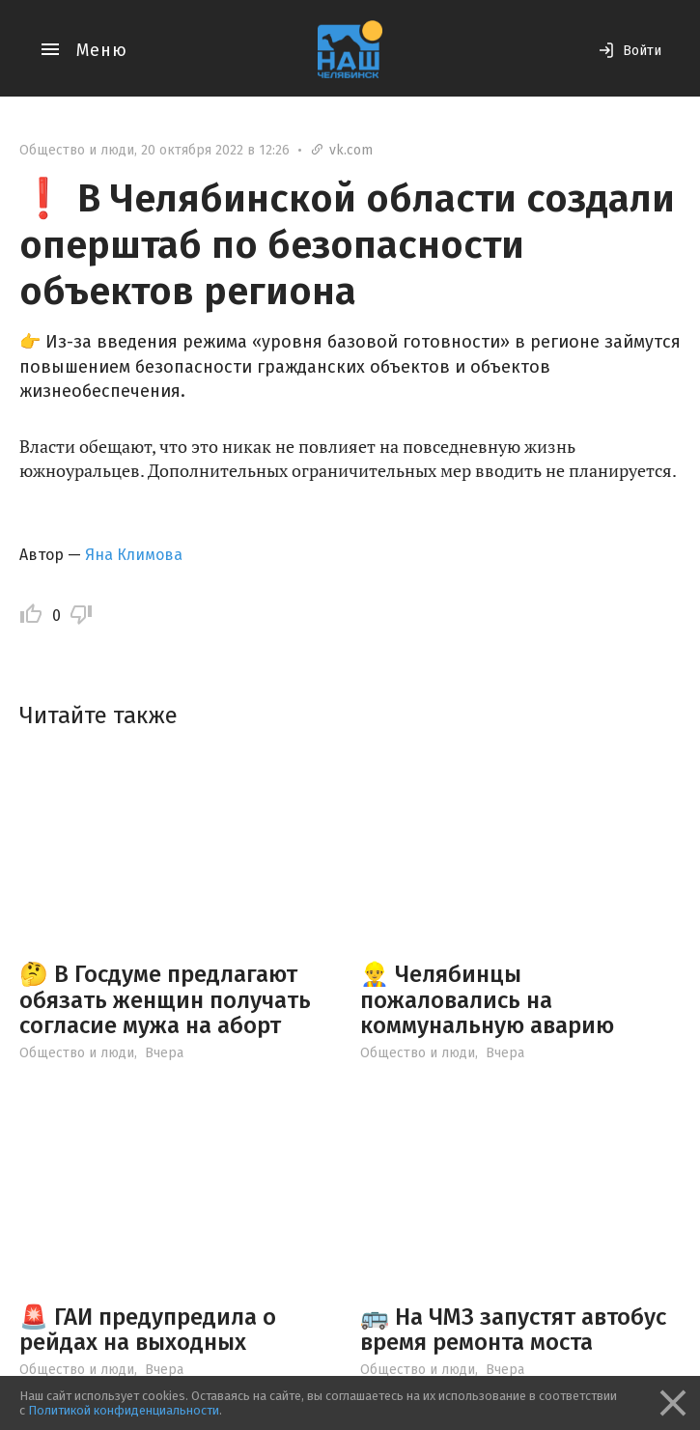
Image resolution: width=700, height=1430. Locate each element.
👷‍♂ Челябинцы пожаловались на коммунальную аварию (487, 1000)
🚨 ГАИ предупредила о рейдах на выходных (147, 1330)
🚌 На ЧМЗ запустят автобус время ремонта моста (513, 1330)
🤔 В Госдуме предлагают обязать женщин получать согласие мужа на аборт (165, 1000)
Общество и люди (76, 150)
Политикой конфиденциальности (123, 1410)
